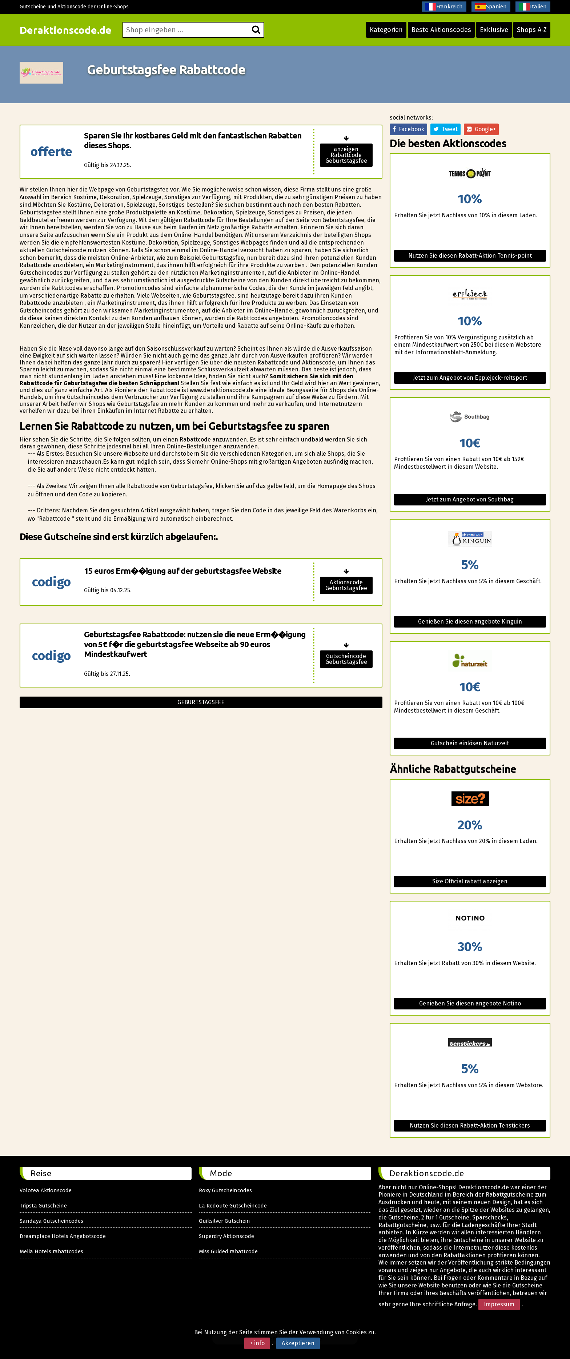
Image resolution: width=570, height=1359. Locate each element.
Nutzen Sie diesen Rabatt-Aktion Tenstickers (470, 1125)
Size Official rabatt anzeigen (469, 881)
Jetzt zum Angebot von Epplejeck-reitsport (470, 377)
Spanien (491, 7)
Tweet (445, 129)
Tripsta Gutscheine (43, 1205)
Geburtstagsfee (200, 702)
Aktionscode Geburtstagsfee (346, 585)
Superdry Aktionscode (226, 1236)
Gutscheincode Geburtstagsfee (346, 659)
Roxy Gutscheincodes (225, 1190)
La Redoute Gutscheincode (233, 1205)
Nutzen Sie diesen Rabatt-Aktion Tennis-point (470, 255)
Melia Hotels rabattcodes (51, 1251)
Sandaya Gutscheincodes (51, 1221)
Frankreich (444, 7)
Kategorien (386, 30)
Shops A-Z (532, 30)
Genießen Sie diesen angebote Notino (470, 1003)
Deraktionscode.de (66, 30)
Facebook (408, 129)
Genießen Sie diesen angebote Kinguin (470, 621)
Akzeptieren (298, 1343)
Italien (533, 7)
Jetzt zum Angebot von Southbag (470, 499)
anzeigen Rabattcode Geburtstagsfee (346, 155)
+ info (257, 1343)
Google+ (481, 129)
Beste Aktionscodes (441, 30)
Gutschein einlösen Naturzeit (470, 743)
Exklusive (494, 30)
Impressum (499, 1304)
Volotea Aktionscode (46, 1190)
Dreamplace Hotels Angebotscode (63, 1236)
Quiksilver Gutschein (224, 1221)
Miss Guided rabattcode (228, 1251)
